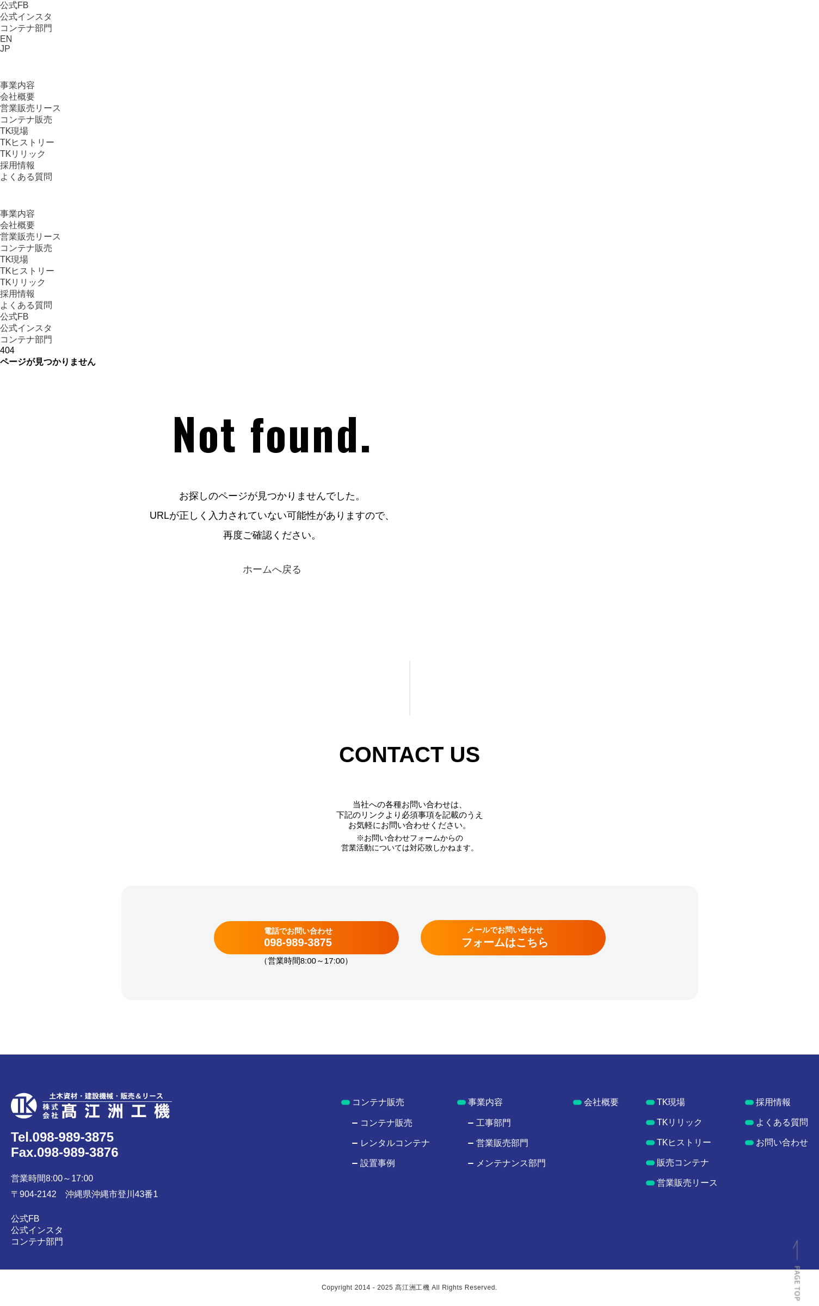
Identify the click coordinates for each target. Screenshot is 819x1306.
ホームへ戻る (272, 569)
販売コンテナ (683, 1162)
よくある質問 (26, 176)
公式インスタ (26, 16)
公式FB (14, 5)
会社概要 (17, 96)
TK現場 (14, 131)
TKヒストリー (27, 142)
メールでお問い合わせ (505, 936)
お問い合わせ (782, 1142)
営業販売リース (30, 108)
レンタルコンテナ (395, 1143)
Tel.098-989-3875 (62, 1137)
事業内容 (17, 85)
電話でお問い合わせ (298, 937)
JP (5, 48)
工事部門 (493, 1122)
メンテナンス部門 (511, 1163)
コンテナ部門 (26, 28)
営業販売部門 (502, 1143)
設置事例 (377, 1163)
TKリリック (23, 153)
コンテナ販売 (26, 119)
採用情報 (17, 165)
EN (6, 39)
